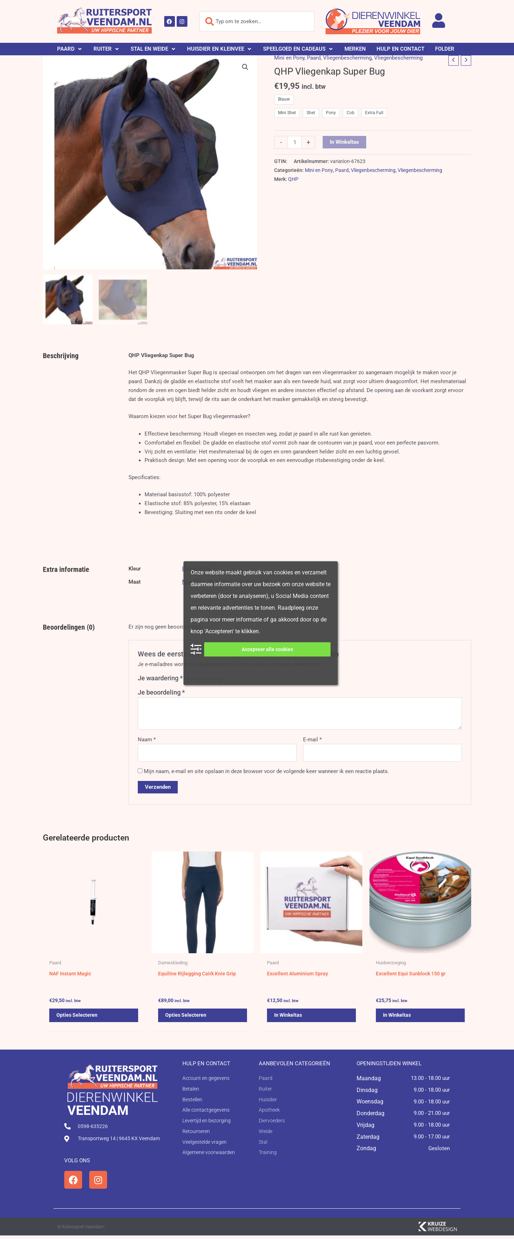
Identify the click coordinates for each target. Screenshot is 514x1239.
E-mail (312, 739)
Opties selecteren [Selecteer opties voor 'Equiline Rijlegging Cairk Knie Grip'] (186, 1018)
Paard (314, 58)
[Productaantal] (295, 142)
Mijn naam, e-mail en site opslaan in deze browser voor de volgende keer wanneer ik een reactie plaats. (266, 771)
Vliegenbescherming (347, 58)
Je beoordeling (161, 692)
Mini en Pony (289, 58)
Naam (147, 739)
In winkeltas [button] (288, 1018)
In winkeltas (344, 142)
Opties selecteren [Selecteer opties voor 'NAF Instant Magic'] (77, 1018)
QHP (293, 179)
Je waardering (160, 678)
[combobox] (257, 21)
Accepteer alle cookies (267, 649)
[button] (70, 49)
